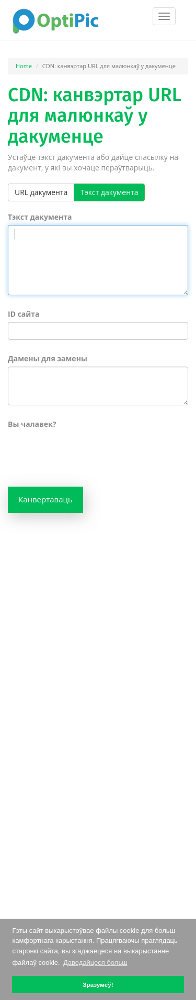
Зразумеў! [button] (98, 984)
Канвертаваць (45, 499)
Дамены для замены (47, 358)
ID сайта (24, 314)
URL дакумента (41, 192)
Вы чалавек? (32, 424)
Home (24, 66)
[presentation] (87, 452)
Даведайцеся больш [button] (95, 962)
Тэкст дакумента (109, 192)
